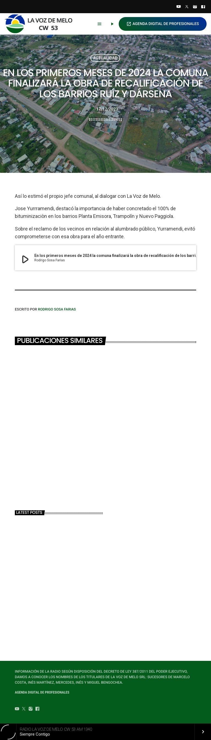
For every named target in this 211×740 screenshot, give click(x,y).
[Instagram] (195, 7)
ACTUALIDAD (105, 58)
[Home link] (40, 24)
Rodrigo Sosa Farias (57, 309)
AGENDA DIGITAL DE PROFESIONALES (162, 23)
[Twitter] (187, 7)
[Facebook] (203, 7)
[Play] (112, 24)
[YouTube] (178, 7)
